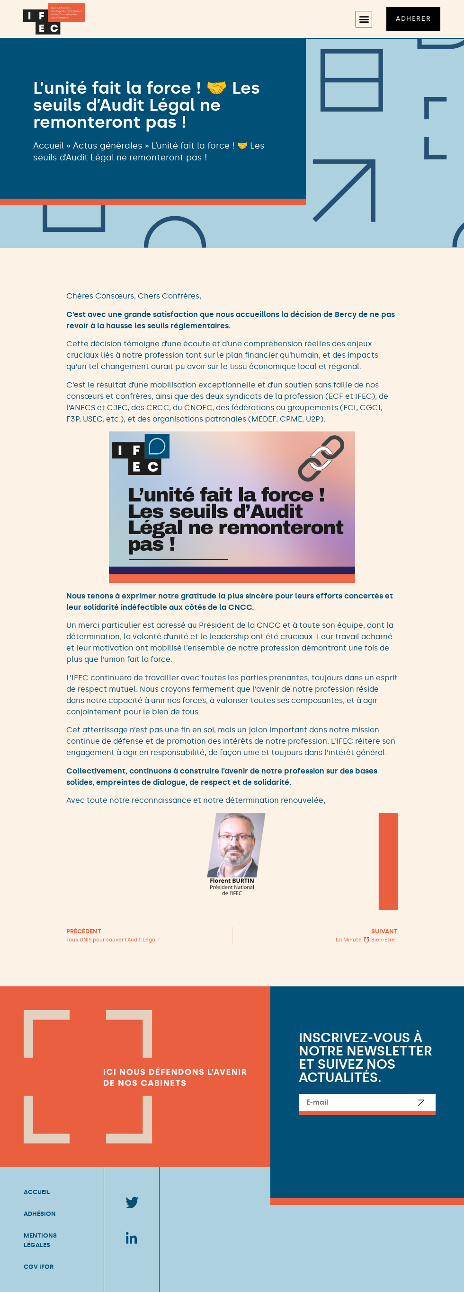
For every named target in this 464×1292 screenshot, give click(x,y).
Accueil (48, 146)
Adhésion (40, 1213)
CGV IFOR (39, 1266)
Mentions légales (40, 1240)
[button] (363, 19)
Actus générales (108, 146)
